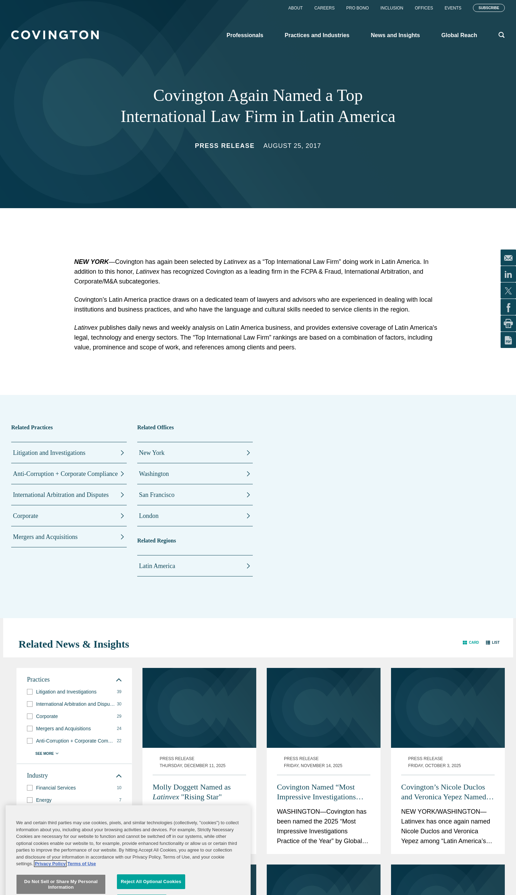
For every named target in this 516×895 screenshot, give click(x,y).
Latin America (157, 565)
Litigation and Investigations (49, 452)
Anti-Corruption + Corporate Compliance (65, 473)
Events (453, 8)
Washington (154, 473)
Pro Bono (357, 8)
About (295, 8)
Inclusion (392, 8)
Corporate (25, 515)
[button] (471, 642)
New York (152, 452)
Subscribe (489, 8)
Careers (324, 8)
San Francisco (156, 494)
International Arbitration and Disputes (61, 494)
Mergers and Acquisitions (45, 536)
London (149, 515)
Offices (424, 8)
